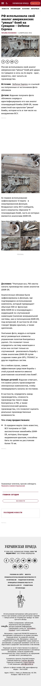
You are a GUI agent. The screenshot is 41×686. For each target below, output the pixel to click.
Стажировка (28, 585)
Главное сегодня (11, 494)
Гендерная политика (26, 580)
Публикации (15, 9)
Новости (5, 9)
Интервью (35, 9)
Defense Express (20, 84)
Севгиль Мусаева (27, 660)
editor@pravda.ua (27, 664)
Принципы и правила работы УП (20, 582)
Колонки (25, 9)
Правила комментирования (13, 486)
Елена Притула (28, 662)
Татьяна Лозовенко (9, 33)
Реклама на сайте (16, 574)
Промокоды (20, 588)
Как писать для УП (15, 585)
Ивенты (28, 574)
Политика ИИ (11, 580)
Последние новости (13, 512)
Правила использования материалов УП (20, 577)
